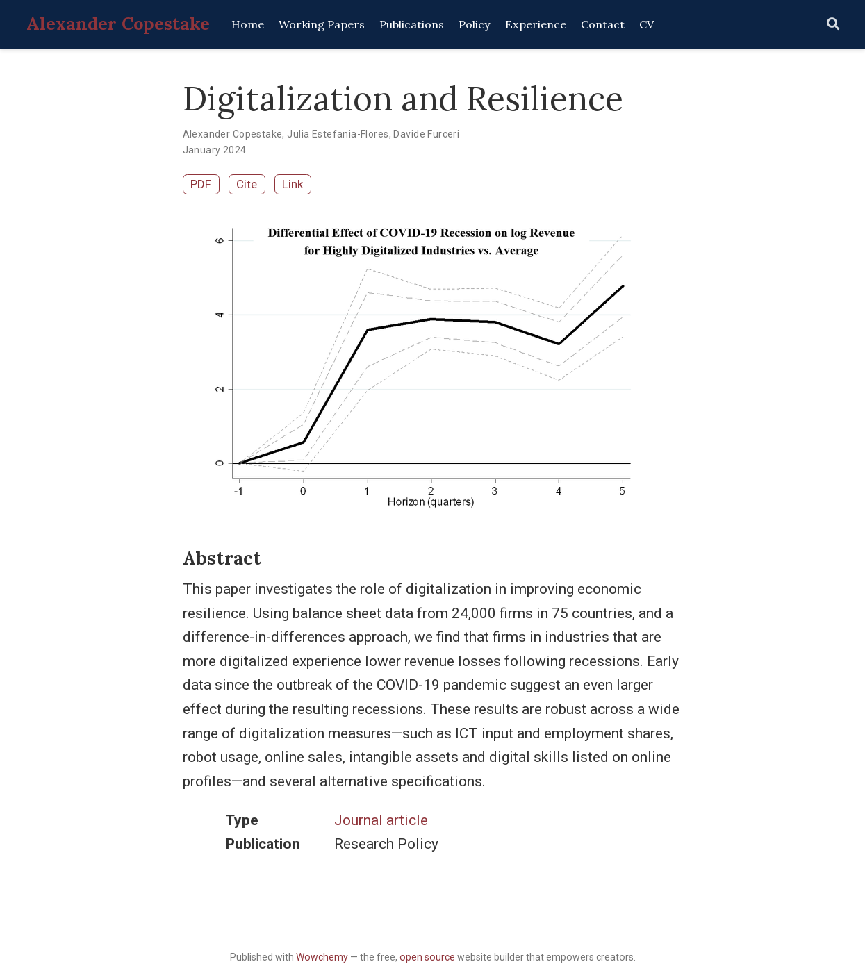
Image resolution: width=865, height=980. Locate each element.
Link (292, 184)
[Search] (833, 25)
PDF (200, 184)
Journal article (381, 820)
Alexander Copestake (118, 24)
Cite (246, 184)
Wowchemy (322, 957)
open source (427, 957)
